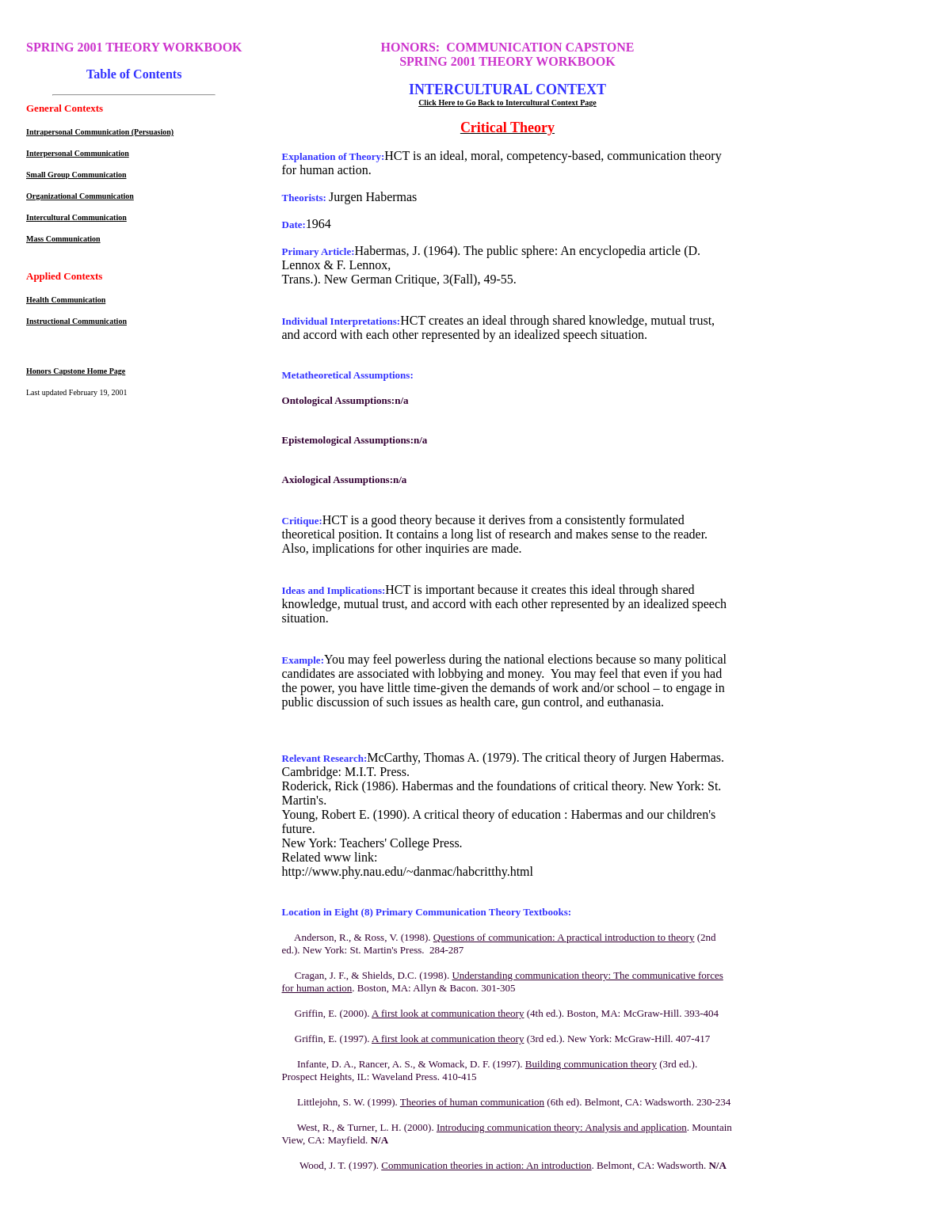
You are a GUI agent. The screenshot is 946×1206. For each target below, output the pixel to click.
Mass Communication (63, 238)
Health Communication (65, 299)
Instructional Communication (76, 321)
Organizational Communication (80, 196)
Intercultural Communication (76, 217)
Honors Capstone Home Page (75, 371)
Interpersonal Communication (77, 153)
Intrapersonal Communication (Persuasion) (100, 131)
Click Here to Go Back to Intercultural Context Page (507, 102)
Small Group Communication (76, 174)
